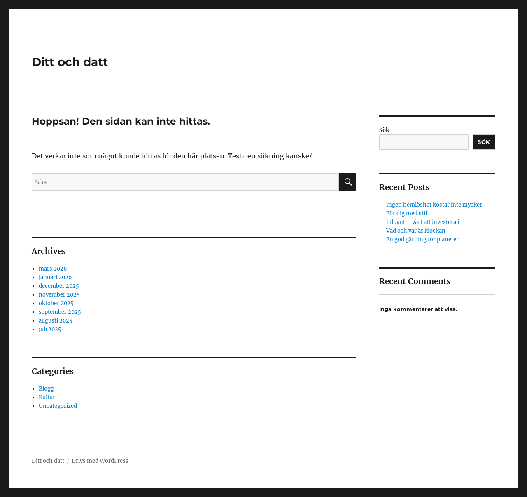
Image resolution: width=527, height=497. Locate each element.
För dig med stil (406, 213)
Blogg (46, 388)
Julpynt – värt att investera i (422, 222)
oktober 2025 (56, 303)
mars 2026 (53, 268)
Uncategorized (58, 406)
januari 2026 (55, 277)
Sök (384, 130)
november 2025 (59, 294)
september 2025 (60, 312)
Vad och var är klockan (415, 230)
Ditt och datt (70, 62)
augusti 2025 (55, 320)
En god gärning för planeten (423, 239)
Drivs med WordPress (100, 460)
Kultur (47, 397)
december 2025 (59, 286)
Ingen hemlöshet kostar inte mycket (434, 204)
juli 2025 (50, 329)
